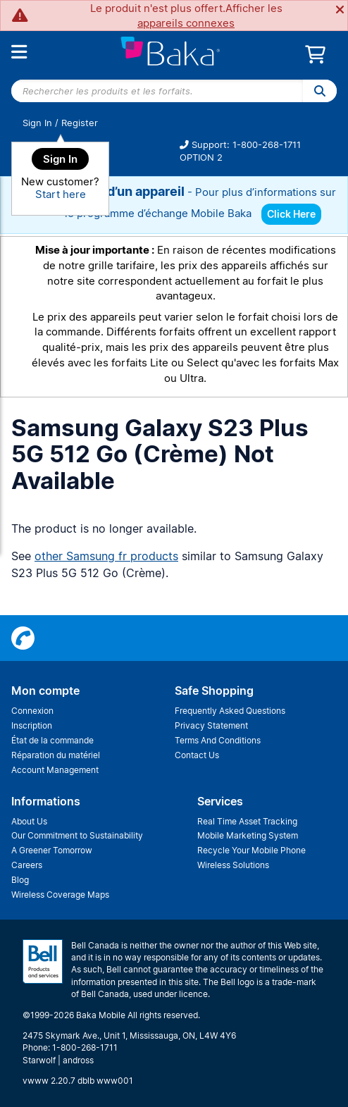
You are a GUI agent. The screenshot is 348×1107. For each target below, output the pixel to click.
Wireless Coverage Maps (60, 894)
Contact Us (197, 755)
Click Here (291, 214)
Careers (26, 865)
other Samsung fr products (106, 556)
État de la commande (52, 740)
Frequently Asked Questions (230, 710)
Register (79, 123)
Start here (60, 194)
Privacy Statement (211, 725)
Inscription (31, 725)
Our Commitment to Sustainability (77, 835)
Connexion (32, 710)
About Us (29, 821)
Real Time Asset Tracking (247, 821)
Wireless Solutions (233, 865)
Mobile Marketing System (247, 835)
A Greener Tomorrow (51, 850)
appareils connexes (186, 23)
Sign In (37, 123)
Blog (20, 879)
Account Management (55, 770)
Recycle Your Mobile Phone (251, 850)
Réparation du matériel (55, 755)
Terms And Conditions (218, 740)
